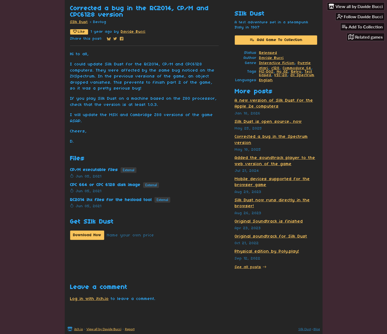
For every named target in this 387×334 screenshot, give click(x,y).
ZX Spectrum (302, 75)
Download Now (87, 235)
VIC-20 (280, 75)
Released (268, 53)
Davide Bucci (133, 32)
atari (263, 68)
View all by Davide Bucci (103, 329)
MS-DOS (266, 71)
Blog (316, 329)
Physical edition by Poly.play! (267, 251)
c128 (276, 68)
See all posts (248, 267)
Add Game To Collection (275, 39)
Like (79, 31)
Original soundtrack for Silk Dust (271, 236)
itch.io (78, 329)
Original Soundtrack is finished (269, 221)
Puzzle (304, 63)
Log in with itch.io (89, 299)
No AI (282, 71)
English (266, 80)
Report (130, 329)
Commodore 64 (297, 68)
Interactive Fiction (277, 63)
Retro (296, 71)
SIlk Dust (79, 22)
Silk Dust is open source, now (268, 122)
